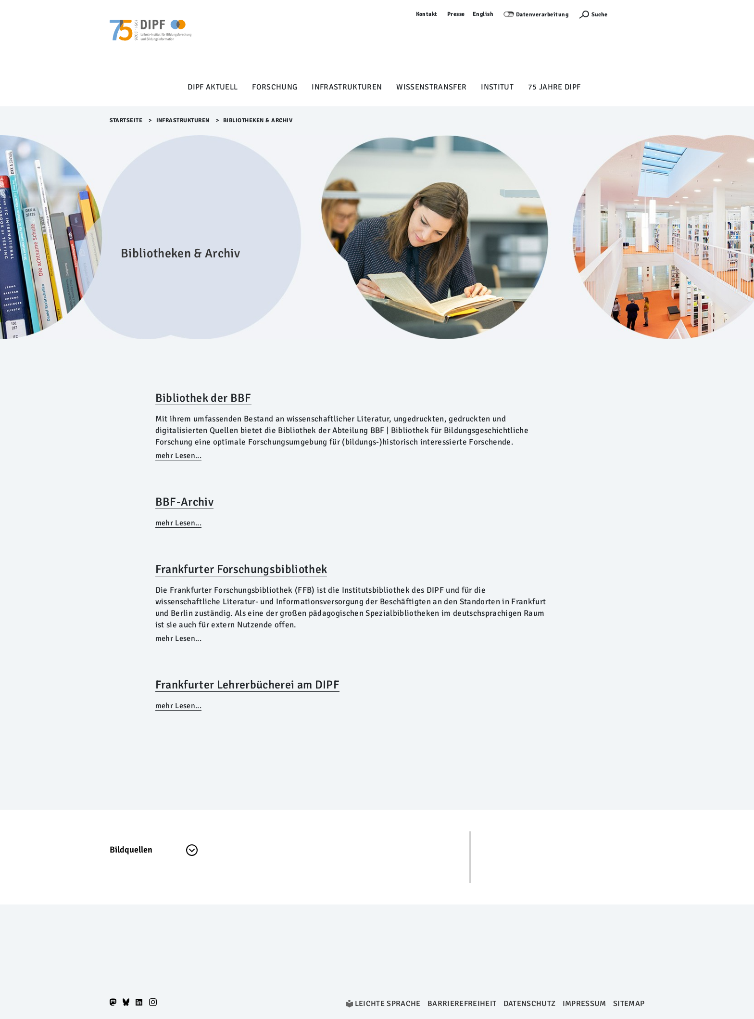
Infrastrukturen (347, 87)
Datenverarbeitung (542, 14)
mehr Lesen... (178, 455)
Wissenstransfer (431, 87)
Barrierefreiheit (461, 1003)
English (483, 14)
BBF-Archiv (184, 502)
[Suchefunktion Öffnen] (592, 15)
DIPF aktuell (213, 87)
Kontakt (427, 14)
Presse (456, 14)
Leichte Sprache (388, 1003)
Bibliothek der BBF (203, 398)
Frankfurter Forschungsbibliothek (241, 569)
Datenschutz (529, 1003)
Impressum (584, 1003)
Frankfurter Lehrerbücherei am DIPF (247, 684)
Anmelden (631, 14)
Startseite (126, 120)
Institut (497, 87)
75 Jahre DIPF (554, 87)
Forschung (274, 87)
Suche (599, 14)
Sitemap (628, 1003)
